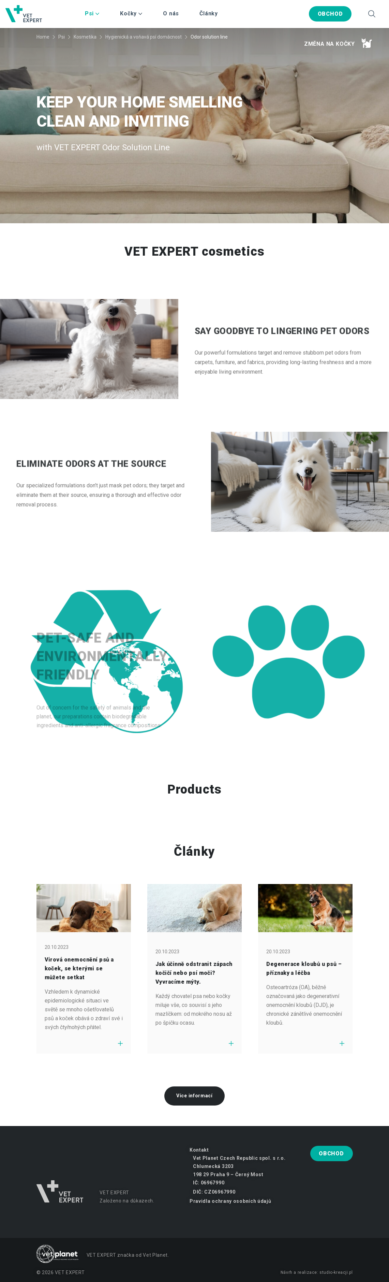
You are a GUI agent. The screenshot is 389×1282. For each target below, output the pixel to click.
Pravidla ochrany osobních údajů (230, 1201)
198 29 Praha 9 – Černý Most (228, 1174)
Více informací (194, 1095)
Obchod (330, 14)
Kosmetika (85, 37)
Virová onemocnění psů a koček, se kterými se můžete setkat (79, 968)
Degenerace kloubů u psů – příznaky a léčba (304, 968)
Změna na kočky (338, 43)
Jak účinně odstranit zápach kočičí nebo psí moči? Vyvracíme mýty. (194, 973)
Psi (61, 37)
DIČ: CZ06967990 (214, 1192)
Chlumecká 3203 (213, 1166)
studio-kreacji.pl (336, 1272)
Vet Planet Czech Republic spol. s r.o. (239, 1158)
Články (208, 13)
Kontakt (199, 1150)
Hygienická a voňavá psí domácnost (143, 37)
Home (42, 37)
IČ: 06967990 (208, 1182)
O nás (171, 13)
